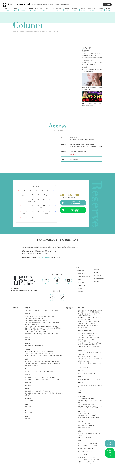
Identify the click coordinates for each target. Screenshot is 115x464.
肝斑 (88, 319)
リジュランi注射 (93, 336)
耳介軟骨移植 (45, 360)
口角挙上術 (44, 376)
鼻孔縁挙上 (28, 362)
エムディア (97, 458)
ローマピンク (81, 443)
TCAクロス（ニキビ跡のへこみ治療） (88, 351)
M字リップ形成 (53, 376)
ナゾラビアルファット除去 (32, 351)
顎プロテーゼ (29, 368)
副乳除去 (57, 389)
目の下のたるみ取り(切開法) (33, 333)
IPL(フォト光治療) (83, 360)
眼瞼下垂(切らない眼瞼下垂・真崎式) (35, 320)
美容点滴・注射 (82, 420)
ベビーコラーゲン (83, 336)
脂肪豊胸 (27, 391)
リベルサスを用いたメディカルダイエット (89, 412)
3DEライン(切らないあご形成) (42, 368)
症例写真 (96, 282)
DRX (90, 451)
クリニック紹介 (81, 274)
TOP (77, 267)
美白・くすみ (81, 325)
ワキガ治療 (28, 403)
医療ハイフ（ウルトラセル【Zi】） (86, 370)
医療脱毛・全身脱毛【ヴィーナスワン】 (88, 376)
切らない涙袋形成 (30, 316)
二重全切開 (36, 310)
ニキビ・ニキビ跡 (89, 323)
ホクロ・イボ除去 (29, 397)
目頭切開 (27, 324)
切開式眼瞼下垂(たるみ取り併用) (34, 318)
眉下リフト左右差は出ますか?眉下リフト (36, 329)
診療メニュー (98, 270)
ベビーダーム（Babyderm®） (86, 332)
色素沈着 (95, 321)
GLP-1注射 (91, 410)
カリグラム (87, 454)
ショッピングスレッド (45, 354)
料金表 (96, 273)
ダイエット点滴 (82, 408)
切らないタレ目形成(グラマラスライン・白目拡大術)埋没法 (41, 327)
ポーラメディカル (82, 451)
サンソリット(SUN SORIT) (85, 458)
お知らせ (79, 288)
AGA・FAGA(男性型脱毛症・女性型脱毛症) (90, 382)
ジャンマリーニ (82, 453)
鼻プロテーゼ (29, 360)
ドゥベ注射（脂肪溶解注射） (85, 399)
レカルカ (80, 454)
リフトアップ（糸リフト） (31, 354)
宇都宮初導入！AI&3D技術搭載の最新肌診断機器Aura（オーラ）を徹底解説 (90, 311)
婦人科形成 (28, 382)
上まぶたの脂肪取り (53, 322)
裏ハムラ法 (53, 333)
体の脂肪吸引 (38, 345)
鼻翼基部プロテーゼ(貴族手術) (42, 362)
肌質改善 (80, 323)
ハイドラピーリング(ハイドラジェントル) (89, 362)
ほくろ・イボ (81, 317)
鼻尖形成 (37, 360)
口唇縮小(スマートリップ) (32, 376)
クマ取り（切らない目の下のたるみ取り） (36, 331)
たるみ (88, 317)
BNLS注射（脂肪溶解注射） (86, 393)
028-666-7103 (74, 159)
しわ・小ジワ (95, 317)
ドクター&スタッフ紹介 (44, 257)
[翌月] (56, 186)
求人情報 (80, 291)
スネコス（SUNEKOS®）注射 (86, 338)
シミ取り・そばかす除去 (84, 321)
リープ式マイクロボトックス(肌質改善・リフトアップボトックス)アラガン (90, 342)
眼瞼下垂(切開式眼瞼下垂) (44, 316)
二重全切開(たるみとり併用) (49, 310)
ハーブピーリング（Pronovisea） (87, 435)
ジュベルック (92, 334)
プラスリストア (82, 460)
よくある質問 (80, 283)
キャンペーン (97, 276)
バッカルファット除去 (44, 352)
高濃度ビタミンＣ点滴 (84, 422)
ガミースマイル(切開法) (48, 374)
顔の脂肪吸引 (29, 345)
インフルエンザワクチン (84, 418)
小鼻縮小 (61, 360)
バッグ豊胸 (37, 387)
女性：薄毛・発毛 (82, 326)
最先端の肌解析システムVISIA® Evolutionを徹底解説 (90, 314)
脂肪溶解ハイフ (82, 410)
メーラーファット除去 (46, 351)
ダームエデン (81, 449)
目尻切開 (34, 324)
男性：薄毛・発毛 (91, 325)
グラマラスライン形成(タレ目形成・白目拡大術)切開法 (40, 325)
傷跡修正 (27, 415)
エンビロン (90, 460)
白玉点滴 (90, 420)
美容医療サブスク (99, 279)
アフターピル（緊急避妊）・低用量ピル (88, 427)
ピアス (79, 388)
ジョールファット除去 (31, 352)
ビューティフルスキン (84, 456)
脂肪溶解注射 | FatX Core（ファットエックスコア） (90, 396)
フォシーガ (91, 408)
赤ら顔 (84, 319)
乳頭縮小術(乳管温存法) (32, 389)
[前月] (17, 186)
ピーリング (81, 353)
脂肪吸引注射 (56, 354)
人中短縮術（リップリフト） (32, 374)
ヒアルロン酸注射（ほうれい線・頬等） (88, 345)
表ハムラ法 (46, 333)
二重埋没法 (28, 310)
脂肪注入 (27, 339)
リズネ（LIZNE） (82, 334)
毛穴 (79, 319)
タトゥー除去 (28, 409)
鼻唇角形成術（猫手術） (59, 362)
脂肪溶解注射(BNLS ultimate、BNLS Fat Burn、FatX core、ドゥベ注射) (90, 401)
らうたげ (95, 451)
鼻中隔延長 (53, 360)
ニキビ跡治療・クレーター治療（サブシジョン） (90, 357)
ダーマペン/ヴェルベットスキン (86, 355)
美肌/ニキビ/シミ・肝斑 (94, 429)
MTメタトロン (91, 462)
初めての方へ (81, 271)
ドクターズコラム (82, 286)
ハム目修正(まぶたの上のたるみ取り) (35, 322)
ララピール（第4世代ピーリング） (87, 437)
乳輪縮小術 (45, 387)
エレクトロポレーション (84, 364)
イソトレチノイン (82, 429)
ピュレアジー (91, 453)
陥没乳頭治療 (29, 387)
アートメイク (90, 443)
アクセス (79, 280)
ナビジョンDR (82, 462)
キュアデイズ (90, 449)
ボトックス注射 (82, 340)
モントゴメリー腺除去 (46, 389)
